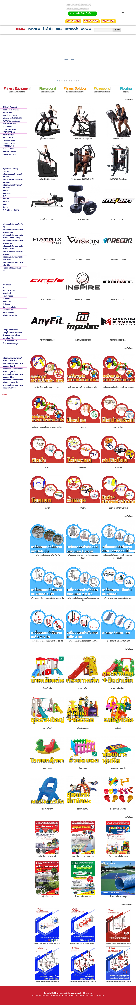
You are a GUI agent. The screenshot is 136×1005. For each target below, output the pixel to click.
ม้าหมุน (5, 207)
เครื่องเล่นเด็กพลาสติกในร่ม (82, 649)
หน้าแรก (20, 29)
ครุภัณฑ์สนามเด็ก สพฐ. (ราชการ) (11, 170)
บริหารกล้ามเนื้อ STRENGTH (12, 118)
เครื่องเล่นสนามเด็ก (82, 348)
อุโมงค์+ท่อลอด (8, 296)
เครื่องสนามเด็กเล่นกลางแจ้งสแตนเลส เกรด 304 (12, 359)
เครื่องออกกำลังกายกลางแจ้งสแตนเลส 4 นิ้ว (13, 242)
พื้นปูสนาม (82, 817)
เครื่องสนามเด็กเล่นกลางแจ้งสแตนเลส (12, 252)
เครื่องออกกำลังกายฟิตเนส (82, 100)
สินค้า (58, 29)
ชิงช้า (4, 196)
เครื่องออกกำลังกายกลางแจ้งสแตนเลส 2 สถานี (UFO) (13, 236)
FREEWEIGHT (8, 126)
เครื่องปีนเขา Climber (10, 115)
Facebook (4, 394)
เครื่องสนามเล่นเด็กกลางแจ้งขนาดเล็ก (12, 175)
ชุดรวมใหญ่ (7, 293)
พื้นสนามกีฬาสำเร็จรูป (10, 343)
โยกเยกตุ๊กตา (7, 301)
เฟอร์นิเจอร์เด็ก (8, 310)
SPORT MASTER (8, 146)
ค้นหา (117, 30)
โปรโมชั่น (47, 29)
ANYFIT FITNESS (9, 148)
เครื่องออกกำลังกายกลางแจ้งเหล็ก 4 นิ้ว (13, 263)
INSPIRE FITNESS (9, 143)
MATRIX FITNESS (9, 132)
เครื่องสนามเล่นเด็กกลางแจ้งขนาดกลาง (12, 180)
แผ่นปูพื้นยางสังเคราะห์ (10, 329)
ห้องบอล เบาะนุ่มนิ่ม (9, 307)
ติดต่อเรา (86, 29)
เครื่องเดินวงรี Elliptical (11, 110)
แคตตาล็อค (82, 905)
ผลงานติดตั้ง (71, 29)
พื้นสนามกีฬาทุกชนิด (10, 341)
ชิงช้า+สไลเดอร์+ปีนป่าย (11, 210)
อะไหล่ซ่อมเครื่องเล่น (10, 315)
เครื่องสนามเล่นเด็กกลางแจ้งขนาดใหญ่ (12, 186)
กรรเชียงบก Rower (9, 123)
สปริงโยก (6, 201)
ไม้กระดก (6, 198)
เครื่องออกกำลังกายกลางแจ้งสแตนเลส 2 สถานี (13, 231)
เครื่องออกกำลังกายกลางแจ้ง (82, 516)
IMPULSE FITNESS (9, 151)
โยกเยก (5, 204)
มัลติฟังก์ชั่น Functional (11, 121)
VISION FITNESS (9, 135)
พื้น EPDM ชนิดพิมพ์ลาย (11, 335)
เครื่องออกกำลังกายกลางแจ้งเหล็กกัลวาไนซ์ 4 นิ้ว (13, 386)
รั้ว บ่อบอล (6, 304)
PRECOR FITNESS (9, 137)
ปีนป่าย (5, 190)
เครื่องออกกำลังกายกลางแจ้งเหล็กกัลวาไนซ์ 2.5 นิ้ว (13, 381)
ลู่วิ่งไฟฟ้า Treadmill (10, 107)
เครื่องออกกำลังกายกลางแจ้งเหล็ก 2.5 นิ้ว (13, 258)
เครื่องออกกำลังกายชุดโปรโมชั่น (13, 225)
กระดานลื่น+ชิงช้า (9, 290)
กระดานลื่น (6, 287)
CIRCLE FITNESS (9, 140)
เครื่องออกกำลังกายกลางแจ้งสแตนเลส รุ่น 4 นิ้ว (13, 370)
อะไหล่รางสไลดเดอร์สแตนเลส (12, 269)
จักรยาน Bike (7, 112)
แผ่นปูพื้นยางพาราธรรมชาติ (12, 332)
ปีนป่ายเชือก (7, 193)
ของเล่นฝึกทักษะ (8, 312)
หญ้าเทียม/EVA (8, 338)
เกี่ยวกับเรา (34, 29)
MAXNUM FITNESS (9, 154)
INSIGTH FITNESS (9, 129)
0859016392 (124, 13)
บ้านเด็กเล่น (7, 285)
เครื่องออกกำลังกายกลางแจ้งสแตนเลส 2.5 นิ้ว (13, 247)
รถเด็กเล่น (6, 298)
